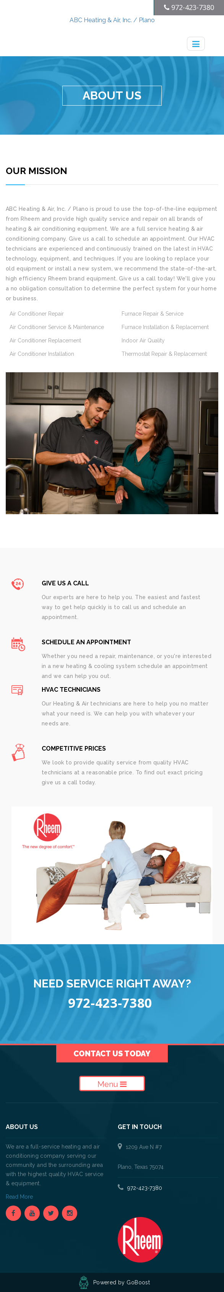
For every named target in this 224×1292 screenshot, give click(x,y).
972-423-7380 (144, 1188)
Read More (20, 1197)
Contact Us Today (112, 1053)
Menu (112, 1084)
